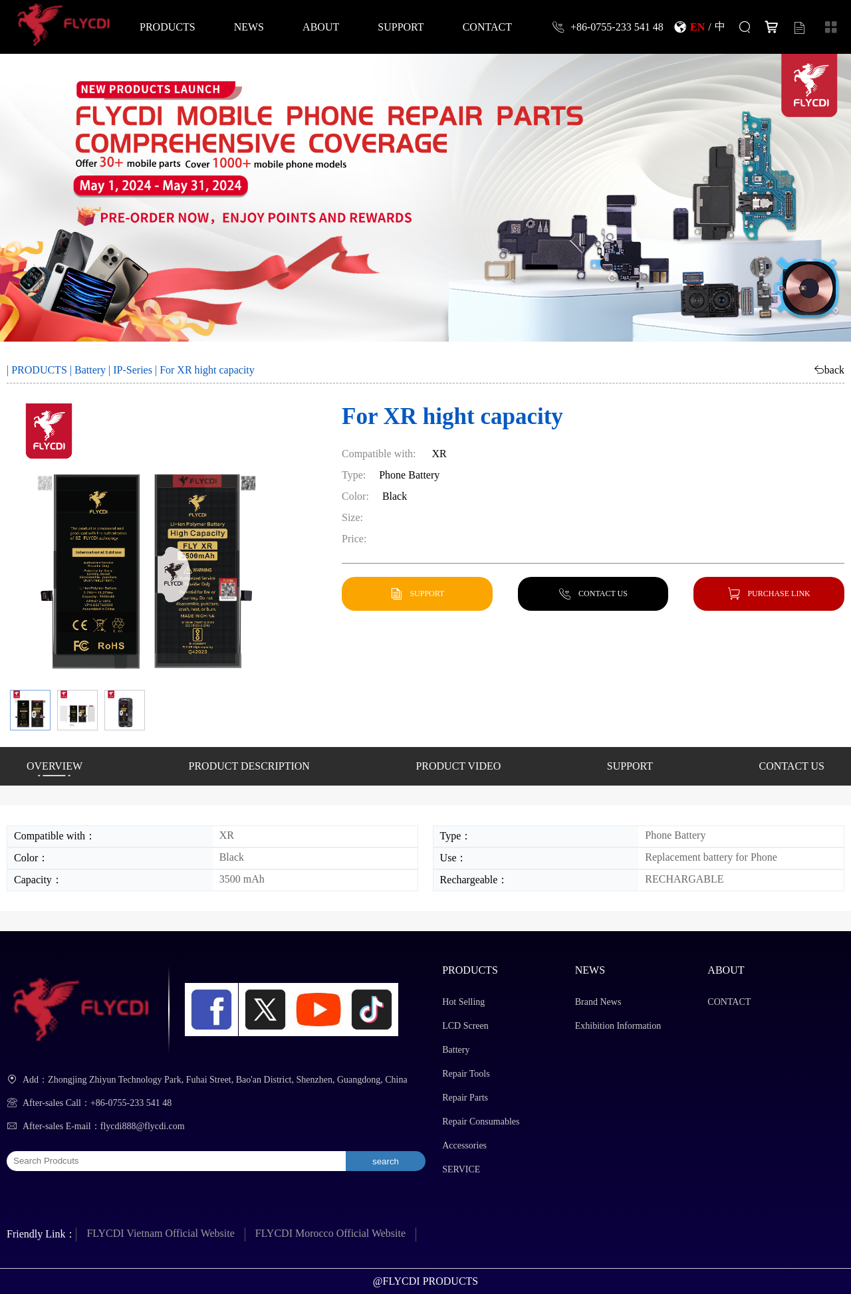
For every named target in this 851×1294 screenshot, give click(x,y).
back (834, 369)
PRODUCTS (167, 26)
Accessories (464, 1145)
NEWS (249, 26)
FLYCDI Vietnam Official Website (160, 1233)
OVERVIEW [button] (54, 766)
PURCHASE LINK (778, 593)
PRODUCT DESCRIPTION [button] (249, 766)
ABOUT (321, 26)
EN (697, 26)
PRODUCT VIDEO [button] (458, 766)
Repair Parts (465, 1098)
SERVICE (461, 1169)
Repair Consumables (480, 1122)
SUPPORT (401, 26)
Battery (90, 370)
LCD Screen (465, 1026)
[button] (30, 710)
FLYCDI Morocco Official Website (330, 1233)
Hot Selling (463, 1002)
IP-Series (132, 370)
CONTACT (487, 26)
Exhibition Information (618, 1026)
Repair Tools (465, 1074)
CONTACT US (603, 593)
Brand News (598, 1002)
